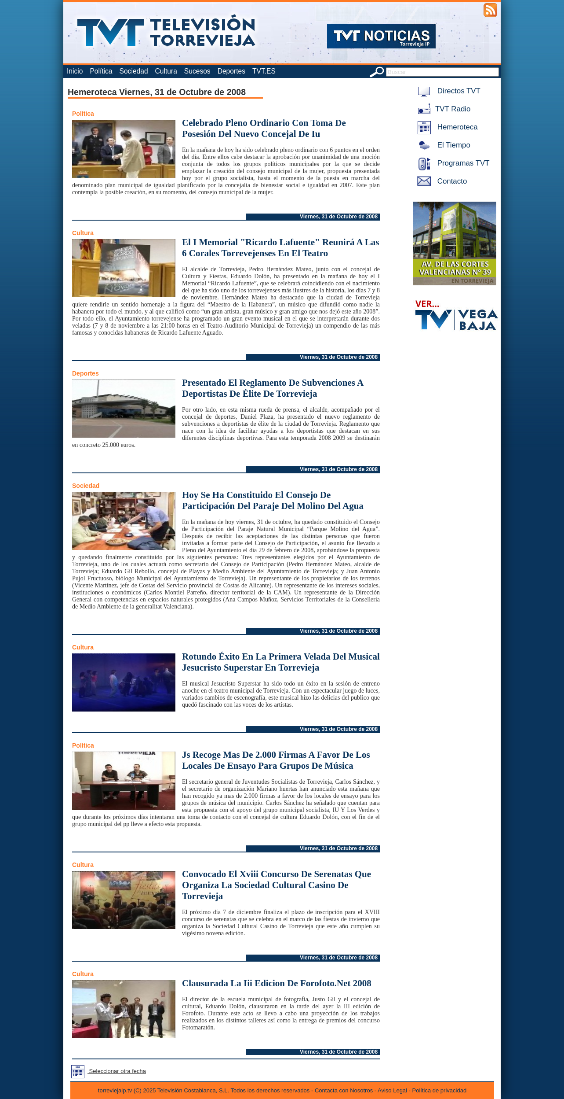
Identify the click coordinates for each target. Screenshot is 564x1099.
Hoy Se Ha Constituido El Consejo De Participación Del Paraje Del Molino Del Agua (273, 500)
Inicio (75, 71)
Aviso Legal (392, 1090)
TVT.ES (264, 71)
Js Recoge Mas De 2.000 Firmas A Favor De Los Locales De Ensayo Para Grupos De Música (276, 760)
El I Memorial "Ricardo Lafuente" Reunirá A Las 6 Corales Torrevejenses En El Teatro (280, 247)
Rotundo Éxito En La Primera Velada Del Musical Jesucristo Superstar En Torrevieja (281, 662)
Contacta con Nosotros (344, 1090)
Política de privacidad (439, 1090)
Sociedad (134, 71)
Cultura (166, 71)
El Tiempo (442, 145)
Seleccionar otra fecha (107, 1071)
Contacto (440, 181)
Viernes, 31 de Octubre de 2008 (339, 217)
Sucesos (197, 71)
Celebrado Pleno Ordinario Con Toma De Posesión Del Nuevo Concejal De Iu (264, 128)
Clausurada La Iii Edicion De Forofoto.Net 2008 (276, 983)
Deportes (231, 71)
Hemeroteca (446, 127)
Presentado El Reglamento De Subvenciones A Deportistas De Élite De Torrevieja (272, 388)
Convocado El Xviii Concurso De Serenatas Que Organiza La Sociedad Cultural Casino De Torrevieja (276, 885)
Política (101, 71)
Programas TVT (452, 163)
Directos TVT (447, 91)
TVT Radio (442, 109)
